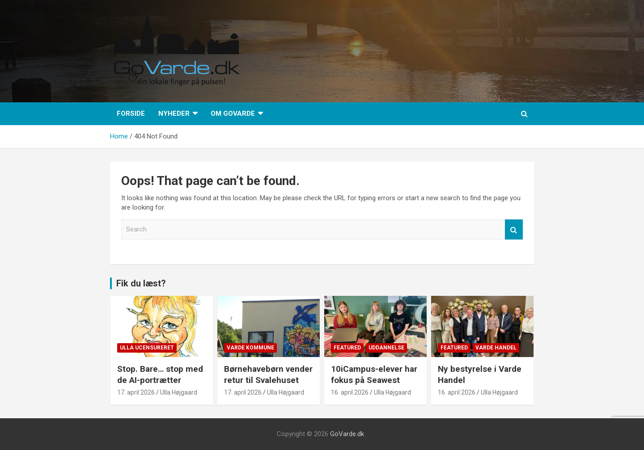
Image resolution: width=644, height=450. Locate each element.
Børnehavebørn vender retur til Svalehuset (268, 374)
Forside (131, 113)
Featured (347, 348)
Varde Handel (496, 348)
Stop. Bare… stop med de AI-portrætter (160, 374)
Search (514, 229)
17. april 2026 (136, 392)
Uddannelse (386, 348)
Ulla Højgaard (178, 392)
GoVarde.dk (347, 434)
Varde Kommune (250, 348)
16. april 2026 (350, 392)
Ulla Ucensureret (147, 348)
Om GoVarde (233, 113)
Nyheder (174, 113)
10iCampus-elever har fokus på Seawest (374, 374)
